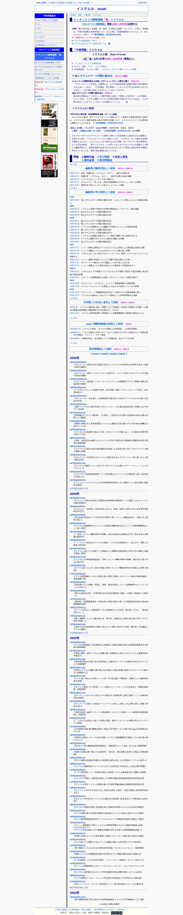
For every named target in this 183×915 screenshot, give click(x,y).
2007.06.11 (74, 182)
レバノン (39, 33)
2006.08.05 (74, 233)
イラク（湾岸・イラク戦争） (47, 20)
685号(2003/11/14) (77, 693)
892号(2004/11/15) (77, 498)
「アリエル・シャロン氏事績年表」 (88, 63)
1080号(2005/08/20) (78, 362)
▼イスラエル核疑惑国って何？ (48, 63)
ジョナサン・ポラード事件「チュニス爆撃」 (119, 69)
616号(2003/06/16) (77, 770)
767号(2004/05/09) (77, 582)
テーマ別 (78, 3)
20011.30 (74, 307)
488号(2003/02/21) (77, 875)
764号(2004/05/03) (77, 591)
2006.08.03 (74, 239)
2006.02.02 (74, 286)
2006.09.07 (74, 212)
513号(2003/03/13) (77, 852)
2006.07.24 (74, 254)
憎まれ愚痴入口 (63, 910)
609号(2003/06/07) (77, 788)
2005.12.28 (74, 292)
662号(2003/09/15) (77, 743)
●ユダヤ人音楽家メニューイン (48, 74)
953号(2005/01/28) (77, 455)
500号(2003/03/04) (77, 870)
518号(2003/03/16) (77, 840)
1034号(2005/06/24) (78, 371)
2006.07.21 (74, 262)
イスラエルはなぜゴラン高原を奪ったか (89, 44)
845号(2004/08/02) (77, 532)
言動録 (69, 3)
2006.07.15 (74, 265)
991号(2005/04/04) (77, 413)
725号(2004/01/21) (77, 616)
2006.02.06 (74, 283)
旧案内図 (142, 3)
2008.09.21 (74, 176)
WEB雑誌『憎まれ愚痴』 (82, 910)
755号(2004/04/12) (77, 608)
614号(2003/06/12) (77, 782)
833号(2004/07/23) (77, 549)
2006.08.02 (74, 242)
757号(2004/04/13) (77, 599)
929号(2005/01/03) (77, 480)
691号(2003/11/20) (77, 684)
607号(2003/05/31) (77, 796)
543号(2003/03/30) (77, 817)
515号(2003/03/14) (77, 845)
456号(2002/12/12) (77, 897)
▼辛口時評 (103, 156)
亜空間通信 (99, 910)
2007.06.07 (74, 185)
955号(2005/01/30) (77, 446)
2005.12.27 (74, 295)
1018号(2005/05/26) (78, 396)
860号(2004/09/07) (77, 507)
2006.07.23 (74, 260)
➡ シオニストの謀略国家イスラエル (99, 19)
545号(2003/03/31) (77, 811)
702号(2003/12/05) (77, 642)
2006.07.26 (74, 251)
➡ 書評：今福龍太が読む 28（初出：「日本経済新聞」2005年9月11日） (102, 131)
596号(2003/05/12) (77, 805)
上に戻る (73, 164)
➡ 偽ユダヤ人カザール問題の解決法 (92, 75)
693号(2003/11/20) (77, 668)
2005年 (95, 354)
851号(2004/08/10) (77, 523)
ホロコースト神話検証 (49, 50)
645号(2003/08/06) (77, 749)
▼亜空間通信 (104, 160)
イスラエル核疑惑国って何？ (85, 41)
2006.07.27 (74, 248)
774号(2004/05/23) (77, 574)
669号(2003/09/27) (77, 735)
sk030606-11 (75, 332)
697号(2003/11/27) (77, 651)
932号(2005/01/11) (77, 472)
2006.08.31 (74, 221)
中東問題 (87, 15)
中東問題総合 (49, 16)
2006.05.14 (74, 271)
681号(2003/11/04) (77, 701)
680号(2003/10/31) (77, 710)
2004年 (104, 354)
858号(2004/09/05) (77, 515)
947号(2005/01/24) (77, 463)
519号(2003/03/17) (77, 834)
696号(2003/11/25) (77, 659)
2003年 (113, 354)
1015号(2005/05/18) (78, 404)
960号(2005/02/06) (77, 438)
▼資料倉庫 (87, 160)
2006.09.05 (74, 215)
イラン (38, 24)
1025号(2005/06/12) (78, 388)
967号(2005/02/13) (77, 430)
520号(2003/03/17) (81, 828)
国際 (79, 15)
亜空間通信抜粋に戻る (79, 488)
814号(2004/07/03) (77, 565)
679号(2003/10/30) (77, 718)
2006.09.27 (74, 209)
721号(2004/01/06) (77, 624)
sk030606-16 (75, 329)
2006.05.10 (74, 277)
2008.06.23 (74, 179)
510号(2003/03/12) (77, 864)
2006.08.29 (74, 224)
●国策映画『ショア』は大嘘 (47, 78)
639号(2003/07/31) (77, 758)
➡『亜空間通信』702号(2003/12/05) (106, 35)
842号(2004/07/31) (77, 540)
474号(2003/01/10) (77, 882)
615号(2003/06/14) (77, 776)
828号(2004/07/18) (77, 557)
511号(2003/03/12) (77, 858)
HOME (52, 3)
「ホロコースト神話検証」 (94, 24)
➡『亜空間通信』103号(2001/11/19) (108, 123)
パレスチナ (40, 37)
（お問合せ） (120, 910)
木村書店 (61, 3)
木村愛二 (87, 3)
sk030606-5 (75, 338)
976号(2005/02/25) (77, 421)
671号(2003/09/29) (77, 727)
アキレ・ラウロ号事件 (97, 66)
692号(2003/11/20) (77, 676)
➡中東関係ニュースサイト (46, 45)
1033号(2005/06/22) (78, 379)
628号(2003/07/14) (77, 764)
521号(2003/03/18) (77, 823)
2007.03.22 (74, 200)
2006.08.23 (74, 227)
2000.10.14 (74, 313)
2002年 (122, 354)
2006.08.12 (74, 230)
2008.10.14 (74, 173)
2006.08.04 (74, 236)
